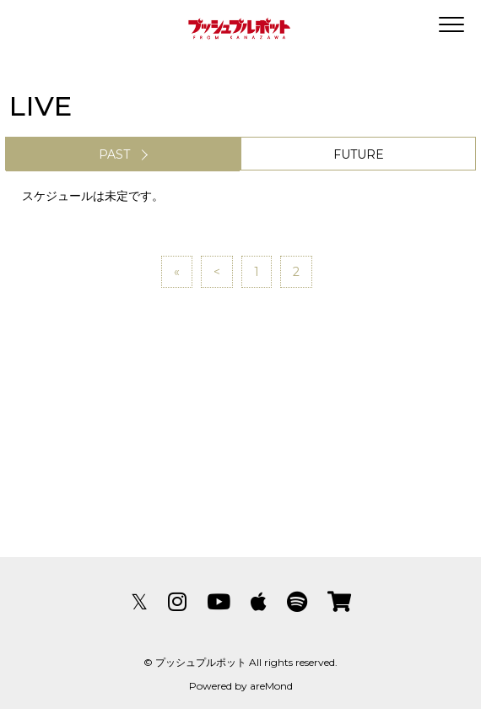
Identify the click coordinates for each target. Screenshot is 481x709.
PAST (114, 154)
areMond (271, 685)
